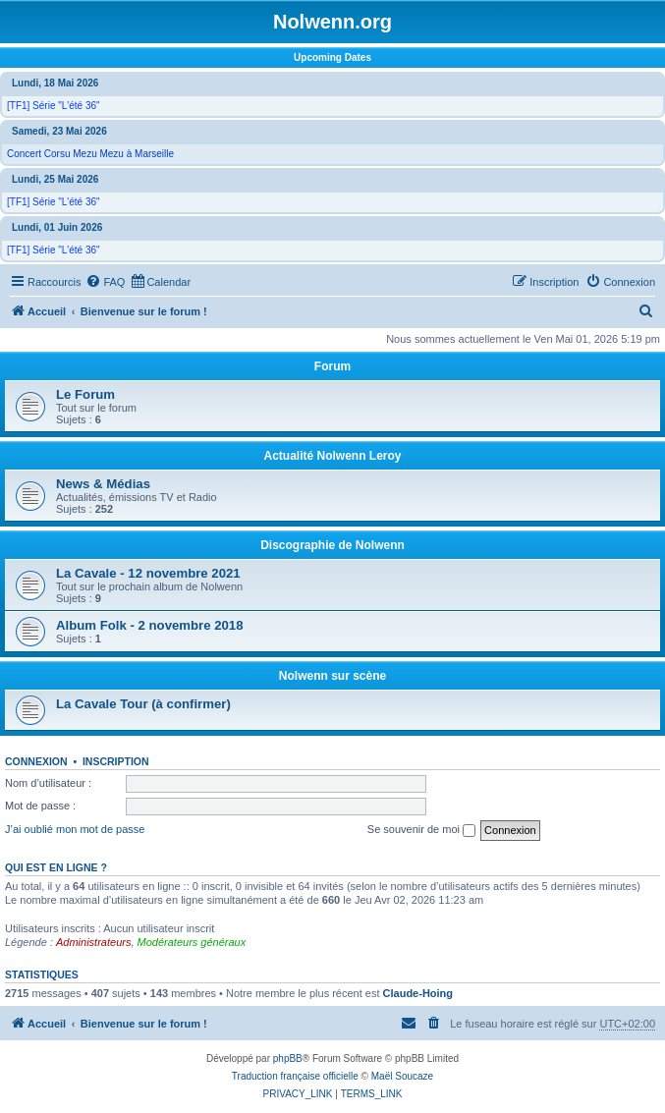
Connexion (36, 761)
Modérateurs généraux (192, 942)
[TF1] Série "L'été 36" (53, 105)
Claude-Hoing (418, 993)
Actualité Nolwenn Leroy (332, 456)
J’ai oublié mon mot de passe (74, 829)
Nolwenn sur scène (332, 676)
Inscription (116, 761)
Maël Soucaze (402, 1076)
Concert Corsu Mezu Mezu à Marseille (90, 153)
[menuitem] (105, 282)
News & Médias (103, 483)
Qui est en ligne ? (56, 867)
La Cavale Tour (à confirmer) (143, 703)
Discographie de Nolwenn (332, 545)
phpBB (288, 1058)
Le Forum (85, 394)
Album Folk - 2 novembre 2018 (150, 625)
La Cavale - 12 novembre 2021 (148, 573)
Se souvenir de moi (421, 830)
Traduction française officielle (295, 1076)
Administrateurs (93, 942)
